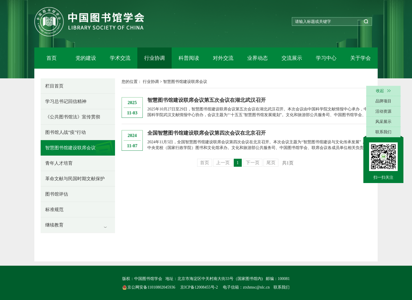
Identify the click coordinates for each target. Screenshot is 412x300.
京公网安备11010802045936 (149, 287)
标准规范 (54, 209)
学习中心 (326, 58)
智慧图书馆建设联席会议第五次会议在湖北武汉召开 (206, 100)
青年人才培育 (59, 163)
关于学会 (360, 58)
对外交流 (223, 58)
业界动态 (257, 58)
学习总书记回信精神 (65, 101)
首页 (51, 58)
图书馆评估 (56, 194)
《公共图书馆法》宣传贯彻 (72, 116)
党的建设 (86, 58)
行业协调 (154, 58)
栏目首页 (54, 86)
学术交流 (120, 58)
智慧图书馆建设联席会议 (70, 147)
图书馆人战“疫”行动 (65, 132)
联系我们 (282, 287)
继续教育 (54, 224)
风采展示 (383, 122)
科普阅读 (189, 58)
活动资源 (383, 111)
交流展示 (292, 58)
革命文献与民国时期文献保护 (75, 178)
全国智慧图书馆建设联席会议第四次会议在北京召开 (206, 133)
